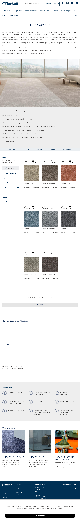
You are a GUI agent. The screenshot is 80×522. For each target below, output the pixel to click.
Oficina (18, 499)
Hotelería (18, 494)
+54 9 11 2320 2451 (41, 491)
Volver (75, 15)
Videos (52, 150)
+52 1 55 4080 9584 (41, 499)
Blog (74, 11)
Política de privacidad (70, 489)
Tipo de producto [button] (9, 173)
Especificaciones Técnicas (32, 150)
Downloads (67, 150)
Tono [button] (4, 192)
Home (4, 15)
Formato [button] (5, 183)
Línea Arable (13, 15)
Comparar (27, 162)
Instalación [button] (6, 202)
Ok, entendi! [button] (40, 515)
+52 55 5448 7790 (40, 497)
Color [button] (4, 188)
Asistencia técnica (70, 485)
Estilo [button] (4, 197)
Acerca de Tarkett (31, 11)
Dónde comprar (65, 11)
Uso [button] (3, 178)
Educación (19, 492)
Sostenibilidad (44, 11)
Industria (18, 497)
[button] (40, 321)
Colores (12, 150)
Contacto (5, 497)
